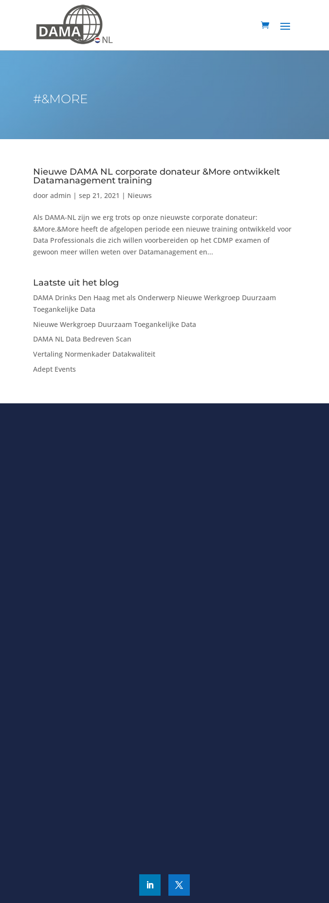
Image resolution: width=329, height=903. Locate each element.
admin (60, 195)
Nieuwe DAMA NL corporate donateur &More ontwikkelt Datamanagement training (156, 176)
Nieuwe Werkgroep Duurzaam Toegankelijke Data (114, 324)
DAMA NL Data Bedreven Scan (82, 338)
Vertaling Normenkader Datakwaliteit (94, 354)
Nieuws (140, 195)
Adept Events (54, 369)
